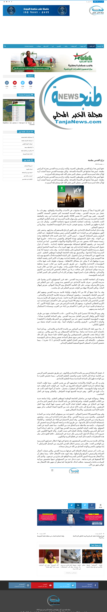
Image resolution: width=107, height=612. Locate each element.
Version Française (29, 46)
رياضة (66, 46)
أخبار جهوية (83, 46)
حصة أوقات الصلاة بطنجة (27, 137)
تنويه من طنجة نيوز (28, 176)
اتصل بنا (89, 1)
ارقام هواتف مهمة (29, 147)
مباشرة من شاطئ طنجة (27, 150)
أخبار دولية (45, 46)
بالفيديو (59, 46)
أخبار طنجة (92, 46)
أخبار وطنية (74, 46)
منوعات (39, 46)
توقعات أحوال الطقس (27, 144)
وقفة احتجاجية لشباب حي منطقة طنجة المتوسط (50, 536)
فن (53, 46)
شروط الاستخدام (28, 166)
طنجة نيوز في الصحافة (27, 172)
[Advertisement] (53, 29)
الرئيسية (100, 46)
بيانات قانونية (29, 169)
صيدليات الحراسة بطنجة (27, 140)
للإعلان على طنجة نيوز (27, 179)
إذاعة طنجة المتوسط (27, 154)
